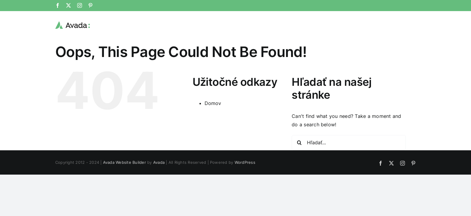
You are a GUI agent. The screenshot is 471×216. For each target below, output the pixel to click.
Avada (159, 162)
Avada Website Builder (124, 162)
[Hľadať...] (349, 142)
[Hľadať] (299, 142)
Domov (213, 103)
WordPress (245, 162)
